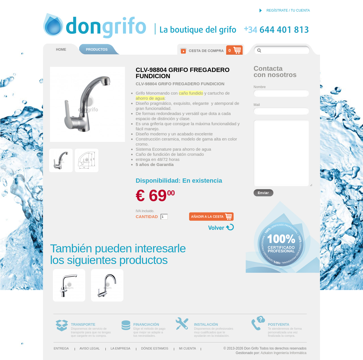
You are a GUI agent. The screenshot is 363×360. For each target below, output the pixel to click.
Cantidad (147, 216)
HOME (61, 50)
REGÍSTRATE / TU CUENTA (288, 10)
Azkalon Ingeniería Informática (283, 353)
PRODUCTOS (96, 50)
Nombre (260, 87)
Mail (257, 105)
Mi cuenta (187, 348)
